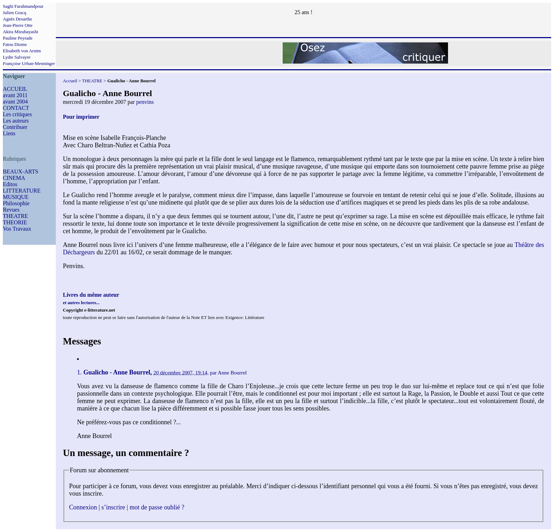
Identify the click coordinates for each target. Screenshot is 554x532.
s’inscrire (113, 507)
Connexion (83, 507)
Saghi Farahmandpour (23, 6)
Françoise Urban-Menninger (29, 63)
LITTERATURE (22, 191)
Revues (11, 210)
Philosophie (16, 203)
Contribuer (15, 127)
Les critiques (17, 114)
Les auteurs (16, 121)
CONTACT (16, 108)
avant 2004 (15, 102)
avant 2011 (15, 95)
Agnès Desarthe (17, 19)
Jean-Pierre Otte (18, 25)
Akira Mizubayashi (20, 31)
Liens (9, 133)
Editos (10, 184)
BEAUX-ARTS (20, 172)
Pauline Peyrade (18, 38)
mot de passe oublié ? (157, 507)
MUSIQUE (16, 197)
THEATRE (15, 216)
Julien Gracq (14, 12)
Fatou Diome (15, 44)
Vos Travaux (17, 229)
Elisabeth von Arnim (22, 50)
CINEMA (14, 178)
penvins (145, 102)
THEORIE (15, 222)
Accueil (70, 80)
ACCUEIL (15, 89)
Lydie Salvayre (16, 57)
